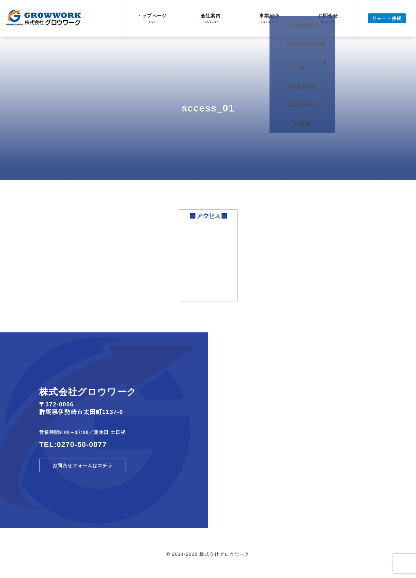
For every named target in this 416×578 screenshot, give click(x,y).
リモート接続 (387, 18)
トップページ (152, 18)
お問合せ (328, 18)
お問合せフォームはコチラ (83, 465)
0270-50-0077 (82, 444)
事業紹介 (269, 18)
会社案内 (210, 18)
